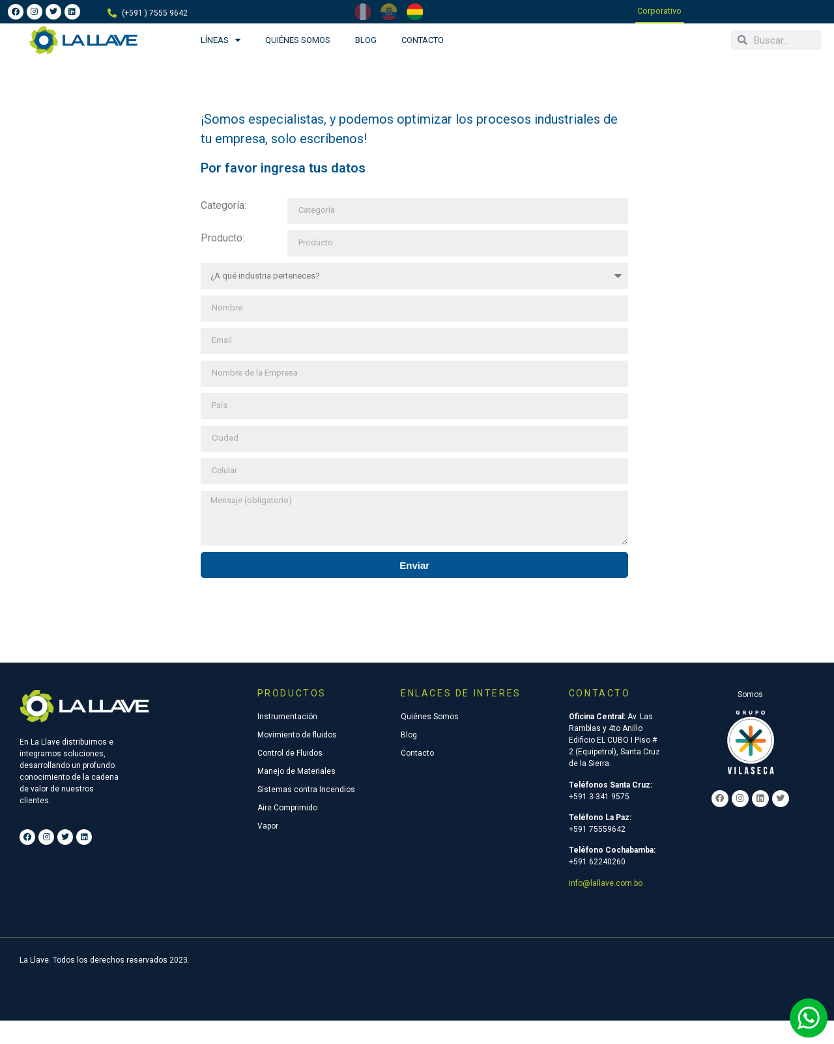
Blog (366, 40)
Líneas (220, 40)
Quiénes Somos (297, 40)
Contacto (422, 40)
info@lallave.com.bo (605, 883)
